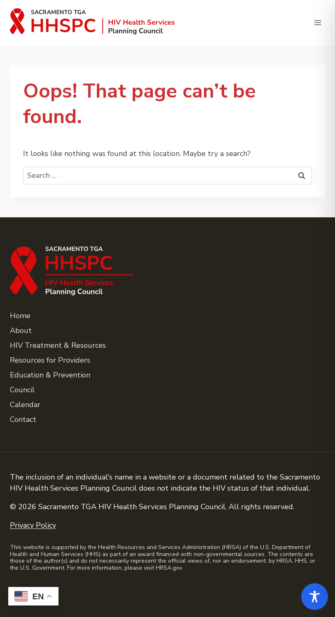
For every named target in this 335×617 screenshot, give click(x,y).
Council (22, 390)
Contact (23, 419)
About (21, 330)
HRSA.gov (169, 568)
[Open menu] (317, 22)
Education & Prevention (50, 375)
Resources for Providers (50, 360)
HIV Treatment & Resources (58, 345)
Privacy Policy (33, 525)
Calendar (25, 405)
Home (20, 316)
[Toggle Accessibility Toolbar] (314, 596)
